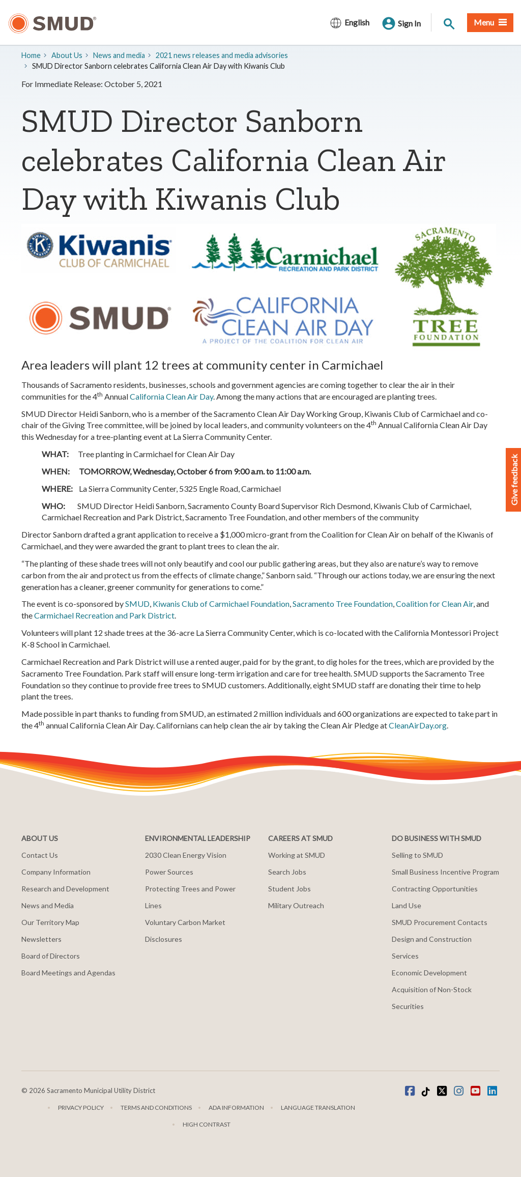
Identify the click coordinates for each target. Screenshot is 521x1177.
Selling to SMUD (417, 855)
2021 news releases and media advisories (222, 55)
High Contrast (206, 1124)
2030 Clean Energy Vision (185, 855)
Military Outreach (296, 905)
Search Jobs (287, 871)
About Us (66, 55)
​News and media (119, 55)
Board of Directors (50, 955)
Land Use (406, 905)
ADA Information (236, 1107)
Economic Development (429, 972)
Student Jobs (289, 888)
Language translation (318, 1107)
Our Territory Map (50, 922)
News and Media (47, 905)
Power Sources (169, 871)
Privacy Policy (81, 1107)
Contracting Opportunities (435, 888)
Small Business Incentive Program (445, 871)
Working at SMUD (296, 855)
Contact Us (39, 855)
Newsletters (41, 939)
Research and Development (65, 888)
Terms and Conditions (156, 1107)
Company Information (56, 871)
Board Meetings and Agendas (68, 972)
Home (31, 55)
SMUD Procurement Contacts (439, 922)
